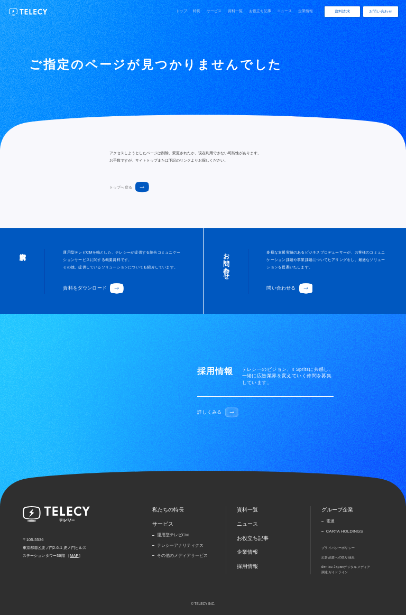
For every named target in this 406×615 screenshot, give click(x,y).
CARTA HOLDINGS (344, 531)
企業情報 (305, 10)
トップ (181, 10)
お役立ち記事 (260, 10)
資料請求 (342, 11)
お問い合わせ (380, 11)
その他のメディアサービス (182, 555)
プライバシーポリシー (338, 547)
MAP (74, 555)
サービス (214, 10)
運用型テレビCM (173, 535)
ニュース (284, 10)
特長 (196, 10)
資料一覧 (235, 10)
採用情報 (247, 566)
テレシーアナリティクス (180, 545)
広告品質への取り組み (338, 557)
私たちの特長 (168, 509)
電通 (330, 521)
